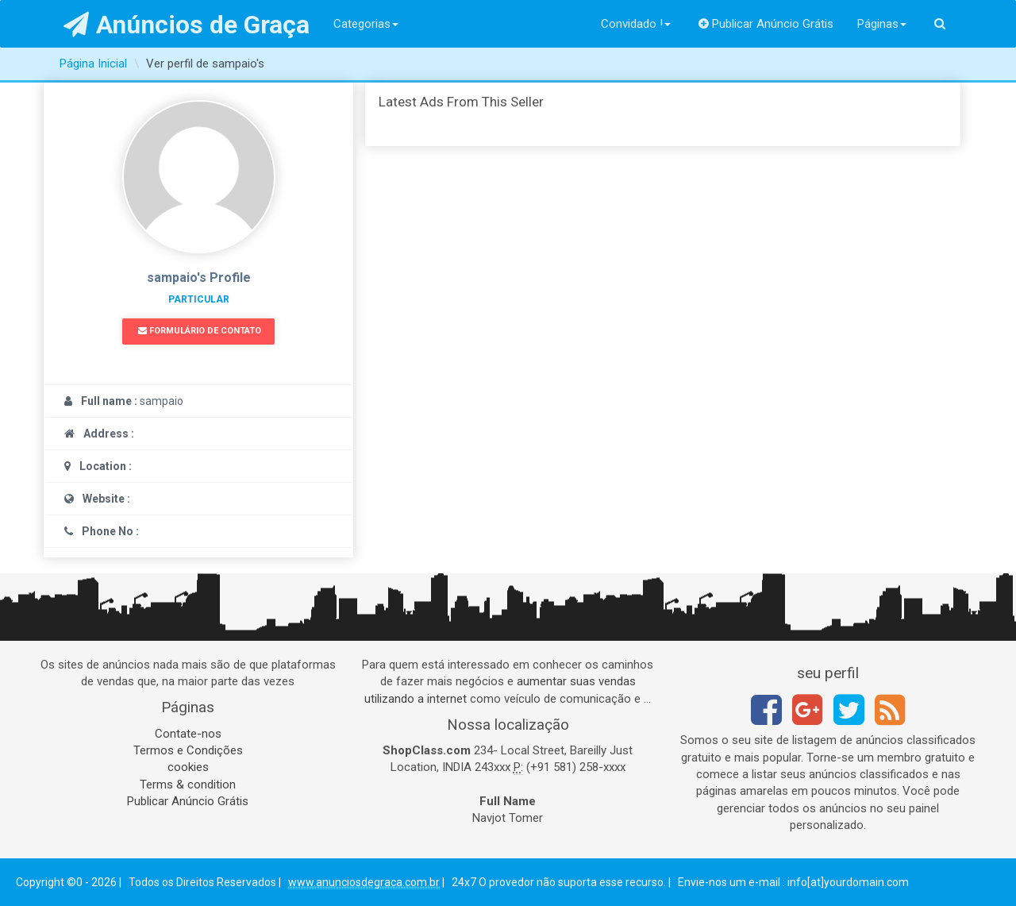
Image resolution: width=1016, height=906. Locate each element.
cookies (188, 767)
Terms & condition (188, 784)
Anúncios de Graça (187, 25)
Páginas (881, 24)
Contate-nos (188, 734)
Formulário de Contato (199, 331)
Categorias (365, 24)
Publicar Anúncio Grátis (766, 24)
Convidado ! (636, 24)
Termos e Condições (188, 750)
